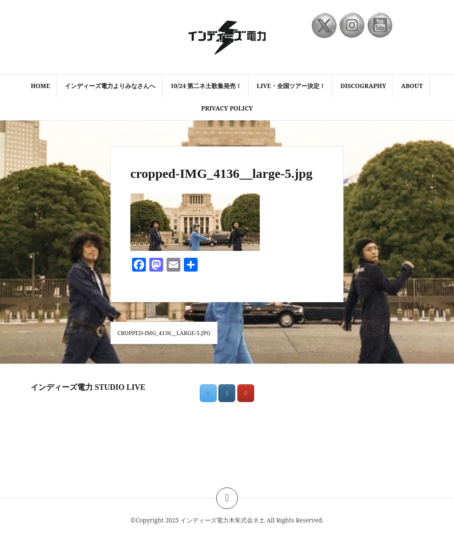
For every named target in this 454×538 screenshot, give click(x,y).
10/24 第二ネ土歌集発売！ (206, 86)
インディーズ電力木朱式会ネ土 (222, 520)
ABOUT (412, 86)
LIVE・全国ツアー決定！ (291, 86)
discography (363, 86)
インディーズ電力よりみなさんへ (110, 86)
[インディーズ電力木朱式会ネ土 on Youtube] (245, 393)
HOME (40, 86)
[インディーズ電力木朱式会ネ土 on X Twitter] (208, 393)
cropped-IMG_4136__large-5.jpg (164, 333)
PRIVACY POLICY (227, 108)
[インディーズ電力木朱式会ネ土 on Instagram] (226, 393)
